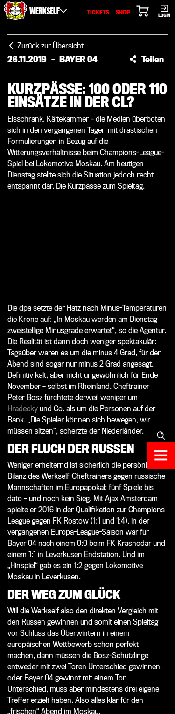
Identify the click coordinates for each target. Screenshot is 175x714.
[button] (147, 59)
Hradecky (22, 408)
